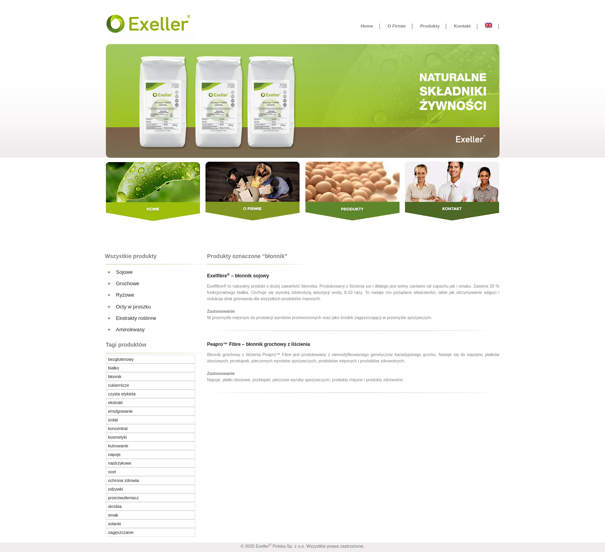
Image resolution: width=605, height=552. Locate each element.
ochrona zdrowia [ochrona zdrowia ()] (123, 480)
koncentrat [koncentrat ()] (118, 428)
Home (367, 25)
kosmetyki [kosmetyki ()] (117, 437)
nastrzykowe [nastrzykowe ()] (119, 463)
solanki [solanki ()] (114, 523)
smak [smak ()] (113, 515)
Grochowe (127, 283)
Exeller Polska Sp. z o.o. (280, 546)
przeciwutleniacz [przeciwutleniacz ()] (123, 497)
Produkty (429, 25)
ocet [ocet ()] (112, 471)
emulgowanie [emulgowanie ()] (120, 411)
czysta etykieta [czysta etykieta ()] (122, 393)
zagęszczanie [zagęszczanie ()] (121, 532)
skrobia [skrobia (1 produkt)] (115, 506)
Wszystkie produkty (131, 256)
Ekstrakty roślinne (136, 318)
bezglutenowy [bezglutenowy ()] (121, 359)
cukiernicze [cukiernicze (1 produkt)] (118, 385)
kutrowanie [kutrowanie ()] (118, 445)
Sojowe (124, 272)
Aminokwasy (130, 329)
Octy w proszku (133, 307)
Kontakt (462, 25)
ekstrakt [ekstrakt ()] (115, 402)
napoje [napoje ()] (114, 454)
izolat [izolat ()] (113, 419)
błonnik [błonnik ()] (115, 376)
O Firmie (397, 25)
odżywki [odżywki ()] (115, 489)
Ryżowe (125, 295)
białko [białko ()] (113, 368)
